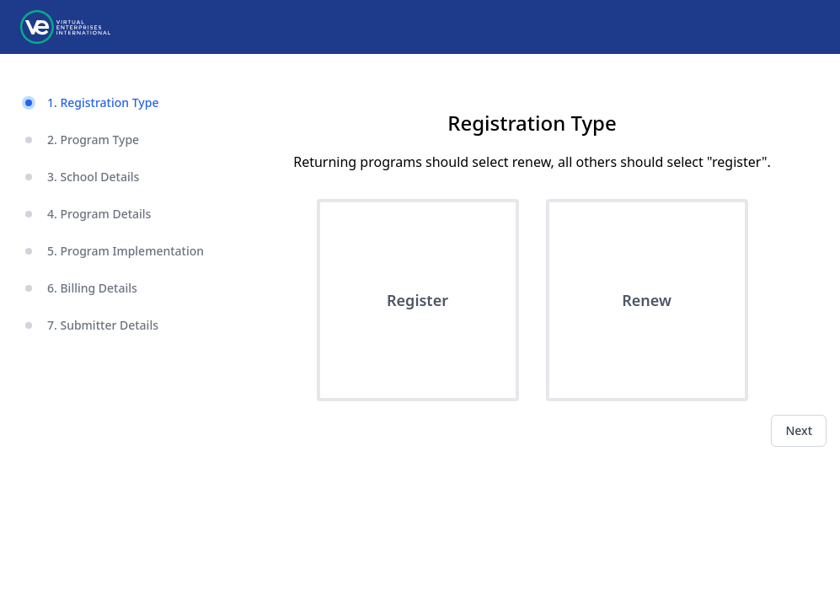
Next (798, 430)
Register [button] (417, 300)
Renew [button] (646, 300)
